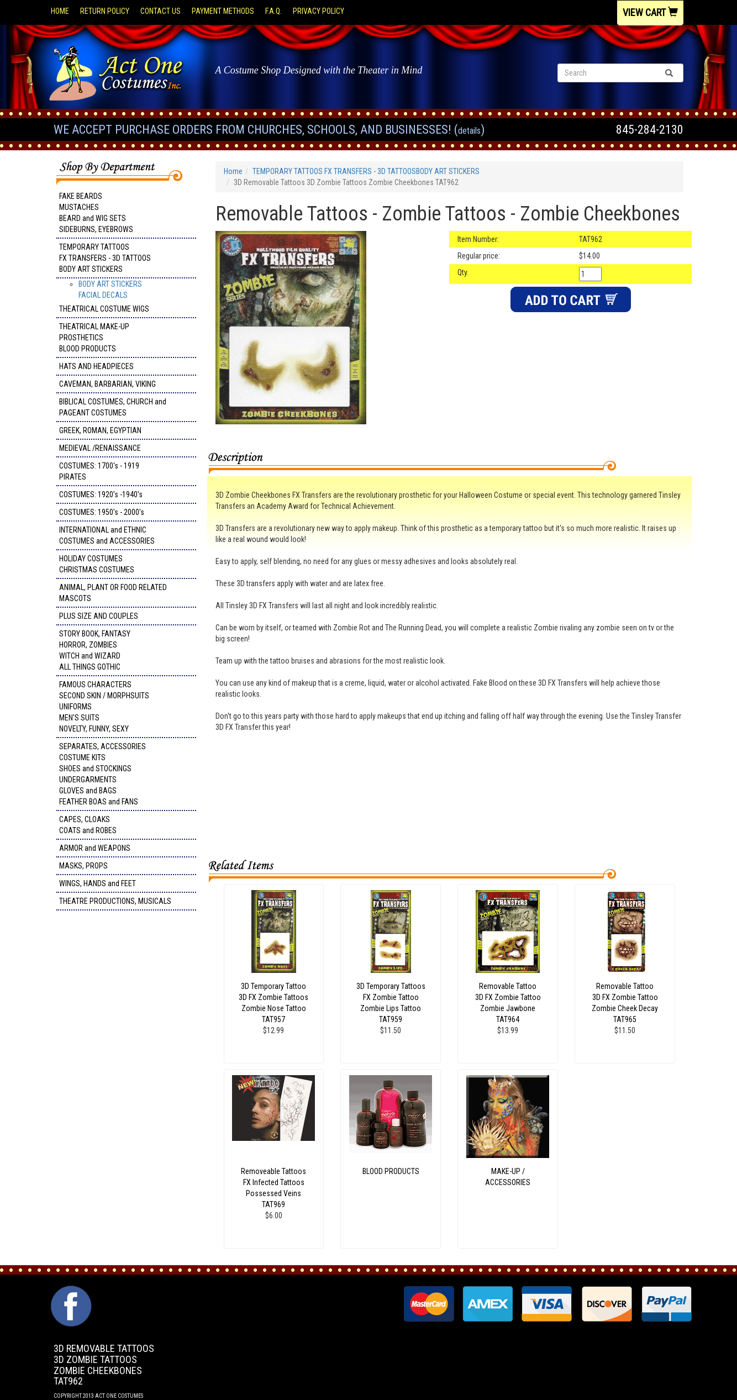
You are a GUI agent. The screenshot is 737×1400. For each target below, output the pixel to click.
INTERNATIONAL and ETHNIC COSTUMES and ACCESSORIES (107, 535)
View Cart (650, 12)
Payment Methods (223, 11)
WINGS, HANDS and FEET (97, 883)
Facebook (70, 1291)
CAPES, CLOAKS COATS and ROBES (88, 825)
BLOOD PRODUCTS (390, 1171)
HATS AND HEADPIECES (96, 366)
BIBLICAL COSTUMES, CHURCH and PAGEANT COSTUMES (112, 407)
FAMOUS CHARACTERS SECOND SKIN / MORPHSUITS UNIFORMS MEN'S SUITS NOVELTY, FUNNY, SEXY (104, 706)
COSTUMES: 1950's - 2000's (101, 512)
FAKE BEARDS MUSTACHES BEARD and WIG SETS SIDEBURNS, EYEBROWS (96, 213)
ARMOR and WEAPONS (94, 848)
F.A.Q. (273, 11)
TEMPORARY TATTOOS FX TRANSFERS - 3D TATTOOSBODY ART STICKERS (105, 258)
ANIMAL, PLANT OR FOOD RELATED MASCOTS (113, 593)
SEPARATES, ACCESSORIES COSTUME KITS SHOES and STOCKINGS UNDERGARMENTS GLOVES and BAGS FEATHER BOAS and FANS (102, 774)
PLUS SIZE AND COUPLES (98, 616)
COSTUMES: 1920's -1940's (101, 494)
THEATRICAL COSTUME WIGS (104, 308)
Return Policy (104, 11)
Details (469, 130)
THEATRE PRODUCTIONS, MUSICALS (115, 901)
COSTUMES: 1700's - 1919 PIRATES (99, 471)
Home (60, 11)
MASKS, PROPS (83, 865)
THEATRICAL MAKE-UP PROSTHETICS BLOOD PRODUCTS (94, 337)
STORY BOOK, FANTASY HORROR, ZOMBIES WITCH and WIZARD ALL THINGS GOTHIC (94, 650)
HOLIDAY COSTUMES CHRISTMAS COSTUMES (96, 564)
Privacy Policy (318, 11)
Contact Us (160, 11)
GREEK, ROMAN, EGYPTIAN (100, 430)
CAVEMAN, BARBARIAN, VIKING (107, 384)
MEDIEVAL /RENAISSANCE (100, 448)
